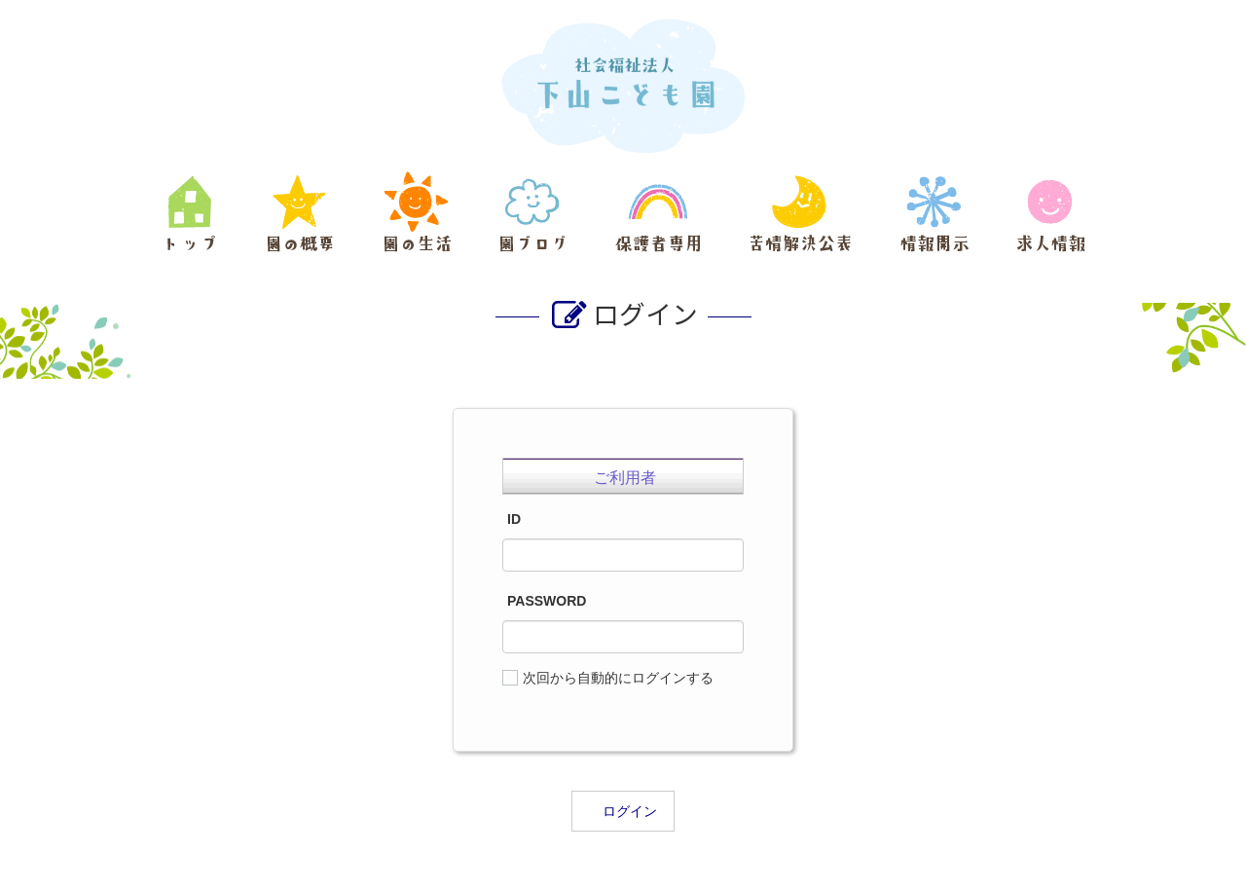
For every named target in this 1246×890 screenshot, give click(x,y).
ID (514, 519)
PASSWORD (546, 601)
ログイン (630, 811)
